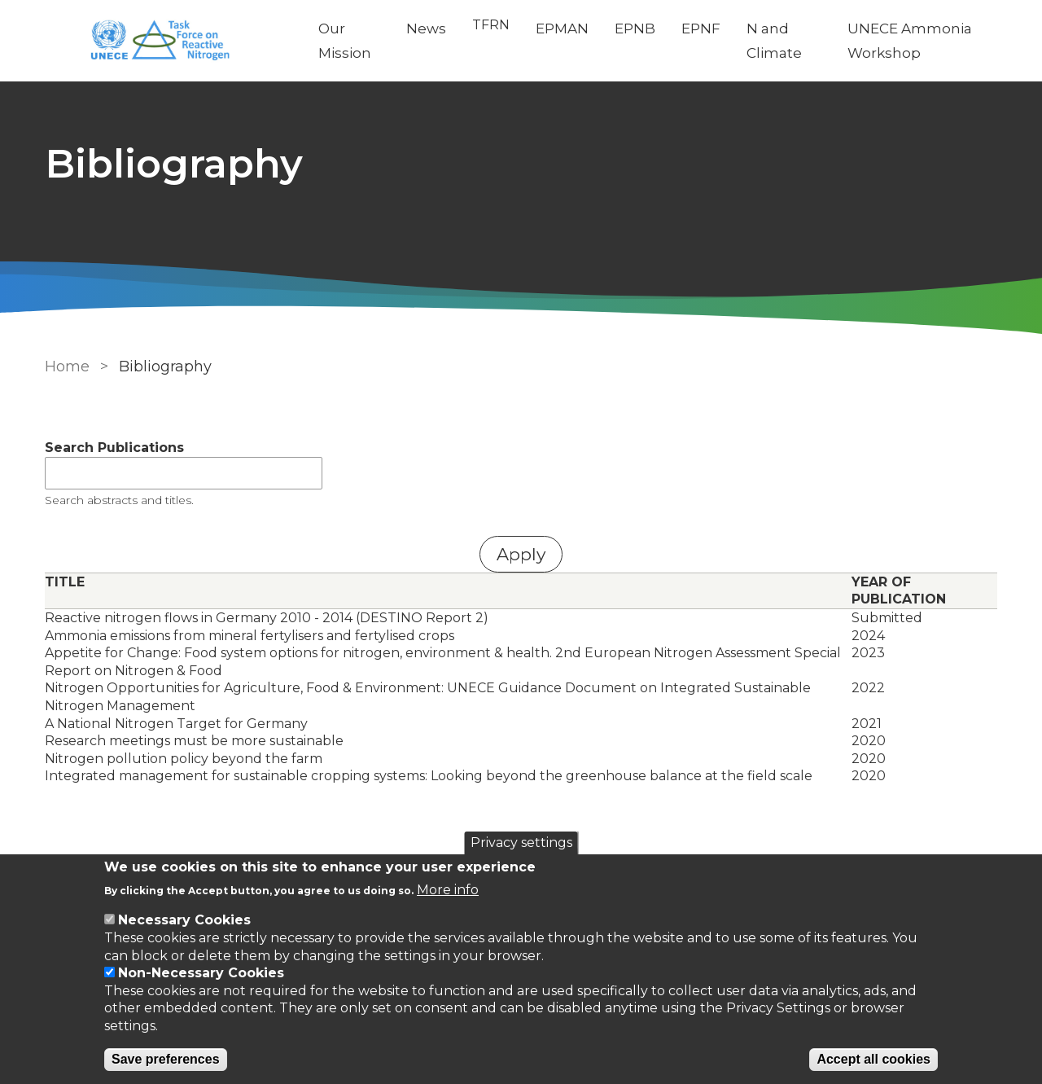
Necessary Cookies (184, 920)
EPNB (635, 28)
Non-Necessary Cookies (201, 973)
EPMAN (562, 28)
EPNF (700, 28)
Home (67, 366)
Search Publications (114, 447)
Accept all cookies (873, 1059)
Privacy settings (521, 842)
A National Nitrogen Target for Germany (176, 723)
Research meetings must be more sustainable (194, 740)
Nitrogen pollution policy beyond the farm (183, 758)
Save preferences (166, 1059)
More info (448, 889)
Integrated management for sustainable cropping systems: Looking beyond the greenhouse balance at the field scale (428, 775)
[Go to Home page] (168, 41)
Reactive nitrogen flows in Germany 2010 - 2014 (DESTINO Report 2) (266, 617)
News (426, 28)
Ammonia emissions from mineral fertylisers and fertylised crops (249, 635)
